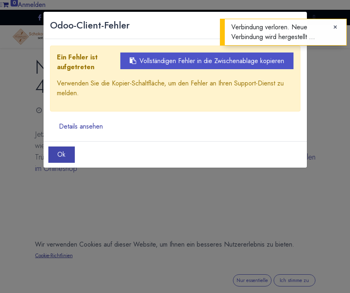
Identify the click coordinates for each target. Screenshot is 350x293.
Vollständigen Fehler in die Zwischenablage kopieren (207, 61)
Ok (61, 154)
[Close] (335, 27)
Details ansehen (81, 126)
